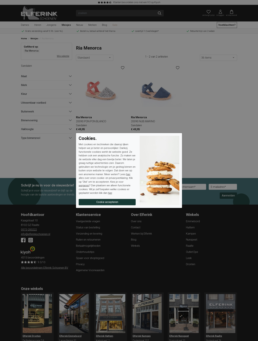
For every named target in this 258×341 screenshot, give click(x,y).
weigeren (84, 185)
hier (128, 174)
